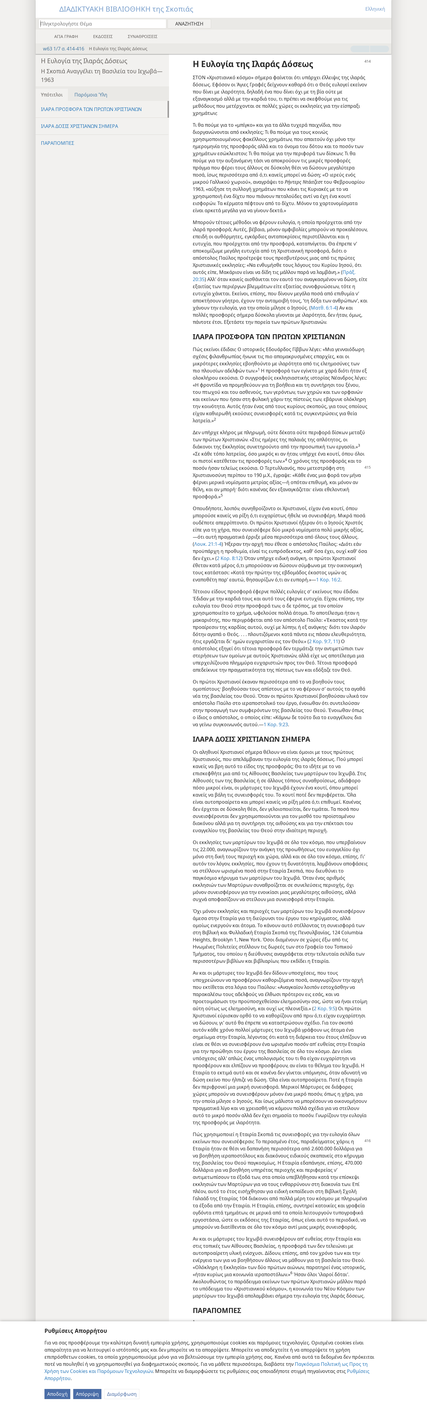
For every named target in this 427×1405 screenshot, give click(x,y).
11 (335, 641)
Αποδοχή (57, 1394)
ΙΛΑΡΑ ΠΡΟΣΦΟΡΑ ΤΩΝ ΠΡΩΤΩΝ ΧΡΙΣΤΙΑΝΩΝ (91, 109)
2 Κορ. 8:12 (229, 558)
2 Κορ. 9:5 (324, 1008)
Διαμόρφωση (122, 1394)
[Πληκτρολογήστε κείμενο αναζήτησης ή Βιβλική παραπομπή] (99, 23)
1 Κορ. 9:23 (276, 724)
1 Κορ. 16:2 (328, 579)
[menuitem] (385, 23)
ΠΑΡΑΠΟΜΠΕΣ (57, 143)
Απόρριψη (87, 1394)
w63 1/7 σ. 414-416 (60, 48)
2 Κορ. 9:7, (320, 641)
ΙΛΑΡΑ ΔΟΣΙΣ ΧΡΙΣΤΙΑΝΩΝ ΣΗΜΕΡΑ (79, 126)
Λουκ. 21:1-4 (208, 544)
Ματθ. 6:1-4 (324, 308)
